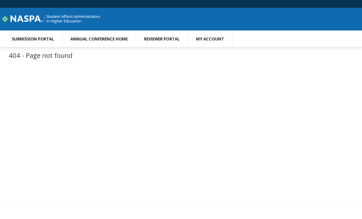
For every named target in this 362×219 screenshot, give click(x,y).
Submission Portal (33, 39)
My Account (210, 39)
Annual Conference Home (99, 39)
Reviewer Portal (162, 39)
